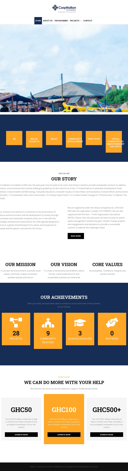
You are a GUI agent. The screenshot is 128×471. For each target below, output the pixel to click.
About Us (48, 20)
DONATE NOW (21, 434)
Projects (74, 20)
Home (38, 20)
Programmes (61, 20)
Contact (87, 20)
